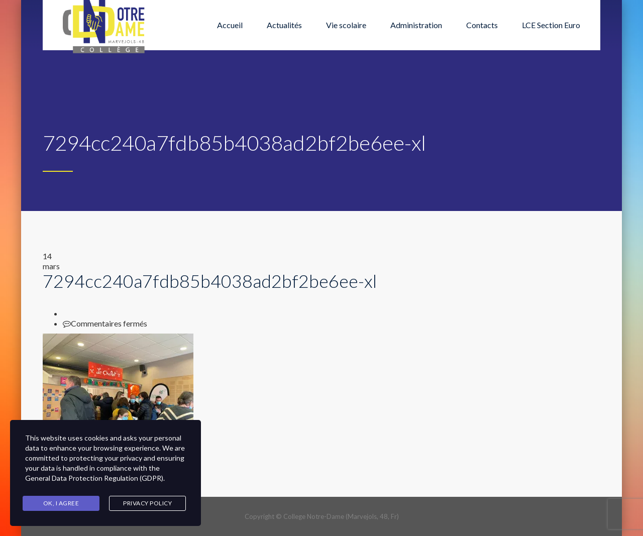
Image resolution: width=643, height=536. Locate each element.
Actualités (284, 25)
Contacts (482, 25)
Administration (416, 25)
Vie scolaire (346, 25)
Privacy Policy (147, 503)
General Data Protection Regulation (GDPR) (94, 478)
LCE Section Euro (551, 25)
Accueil (230, 25)
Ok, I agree (61, 503)
